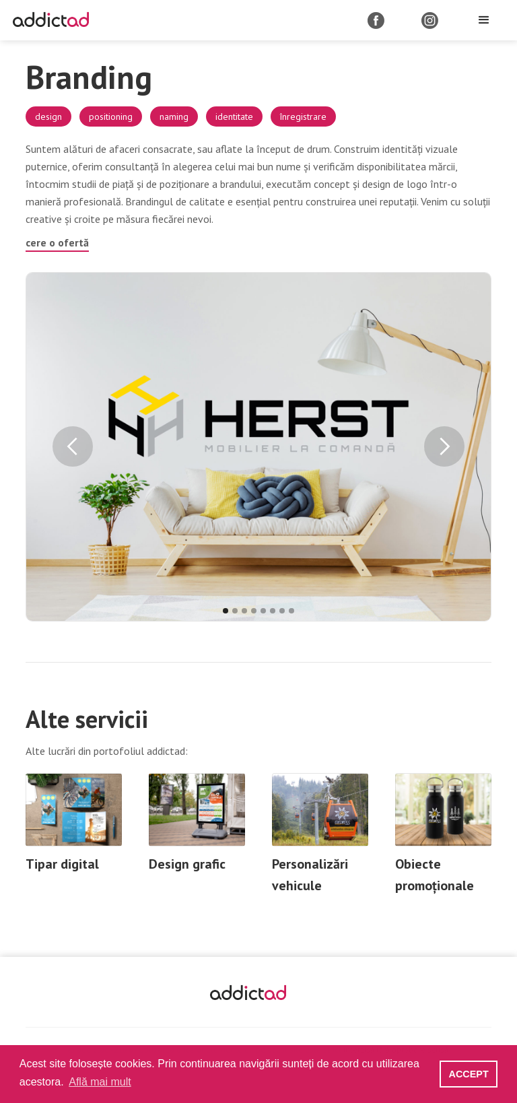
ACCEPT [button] (469, 1074)
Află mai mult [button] (100, 1082)
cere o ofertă (57, 242)
